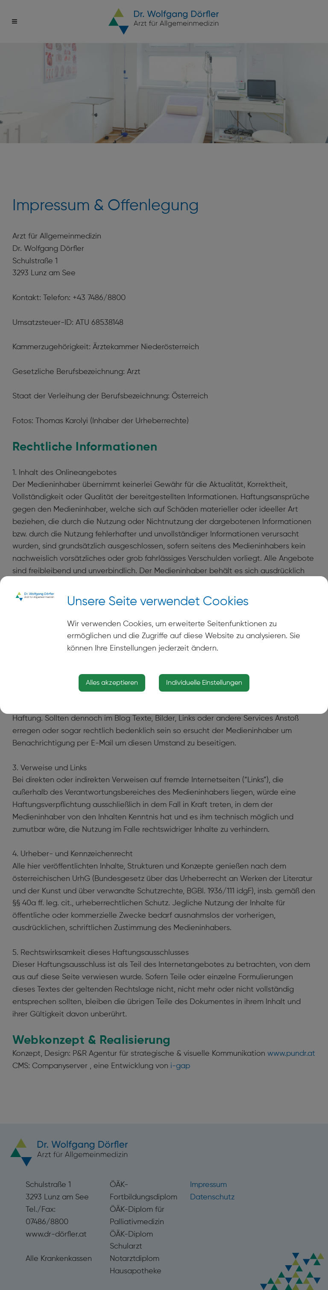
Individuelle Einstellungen (204, 682)
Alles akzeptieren (112, 682)
